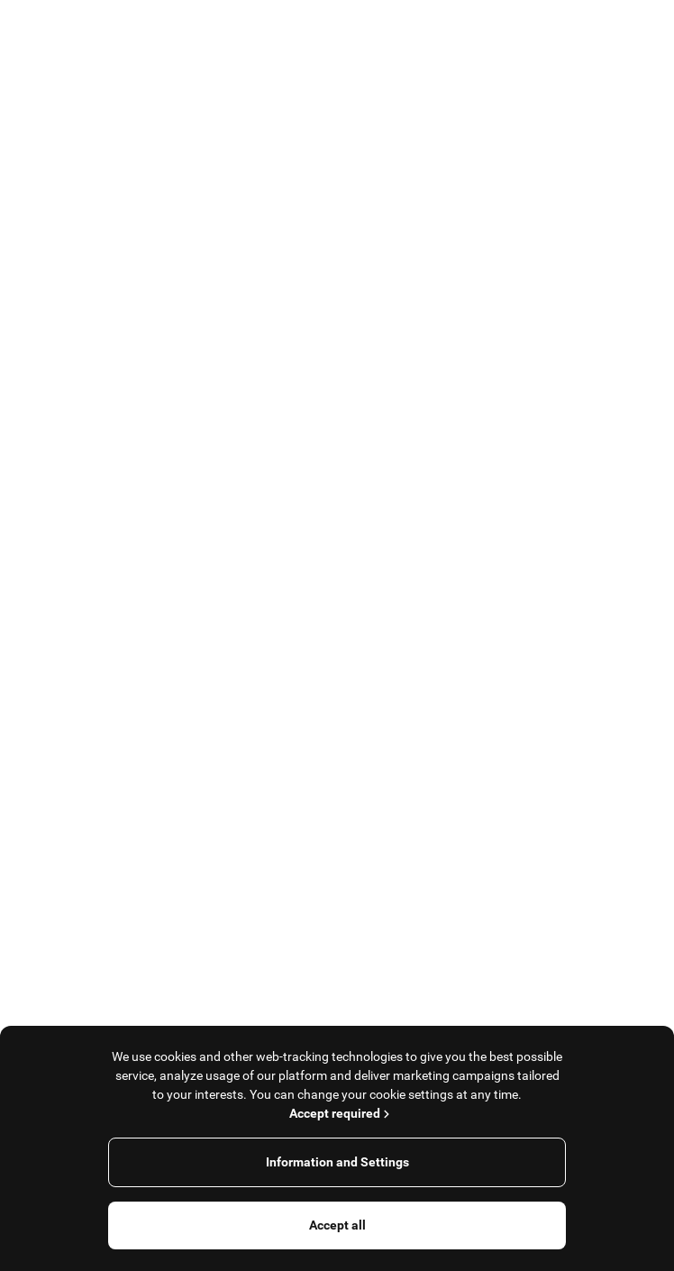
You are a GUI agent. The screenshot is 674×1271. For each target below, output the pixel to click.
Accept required (341, 1113)
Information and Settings (337, 1162)
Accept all (337, 1225)
